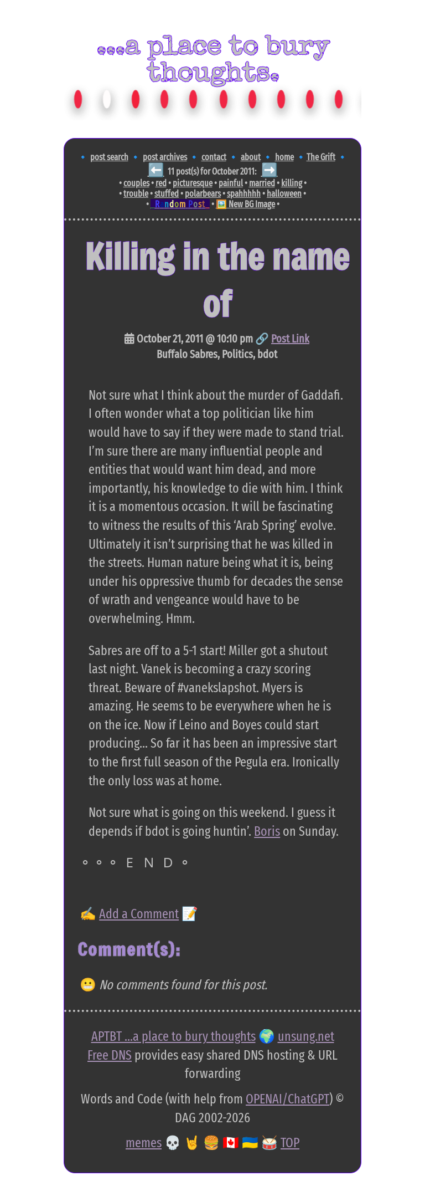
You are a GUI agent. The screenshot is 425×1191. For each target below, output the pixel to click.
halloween (284, 193)
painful (231, 183)
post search (109, 157)
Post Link (290, 338)
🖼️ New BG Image (245, 204)
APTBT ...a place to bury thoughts (173, 1036)
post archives (165, 157)
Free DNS (109, 1055)
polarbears (203, 193)
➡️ (269, 170)
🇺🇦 (250, 1143)
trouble (135, 193)
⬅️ (156, 170)
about (251, 157)
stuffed (166, 193)
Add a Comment (139, 914)
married (262, 183)
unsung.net (306, 1036)
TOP (290, 1143)
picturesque (192, 183)
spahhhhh (244, 193)
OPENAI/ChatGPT (287, 1099)
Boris (267, 831)
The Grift (321, 157)
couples (136, 183)
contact (213, 157)
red (161, 183)
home (284, 157)
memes (144, 1143)
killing (291, 183)
